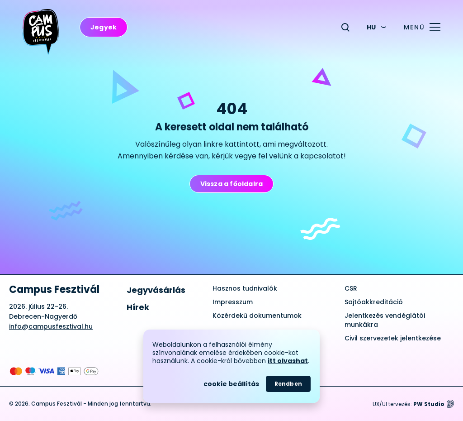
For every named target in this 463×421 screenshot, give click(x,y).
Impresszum (233, 301)
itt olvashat (288, 360)
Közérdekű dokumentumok (257, 315)
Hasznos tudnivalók (245, 288)
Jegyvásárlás (156, 290)
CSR (351, 288)
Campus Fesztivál (54, 290)
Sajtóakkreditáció (374, 301)
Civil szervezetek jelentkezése (393, 338)
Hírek (138, 307)
